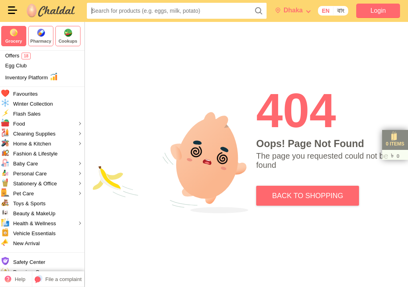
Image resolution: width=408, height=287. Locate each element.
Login (378, 10)
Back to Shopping (310, 195)
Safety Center (32, 262)
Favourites (28, 94)
